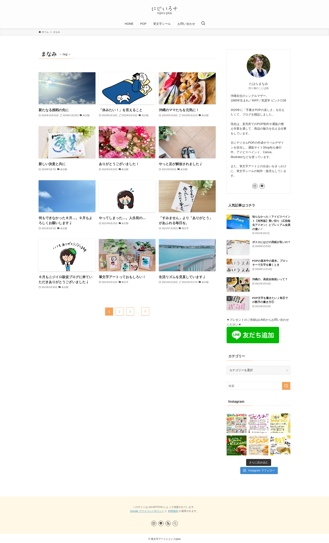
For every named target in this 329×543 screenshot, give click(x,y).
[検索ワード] (258, 386)
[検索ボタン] (203, 24)
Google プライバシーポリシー (147, 511)
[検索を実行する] (286, 386)
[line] (262, 186)
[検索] (175, 523)
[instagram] (255, 186)
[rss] (168, 523)
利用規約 (173, 511)
